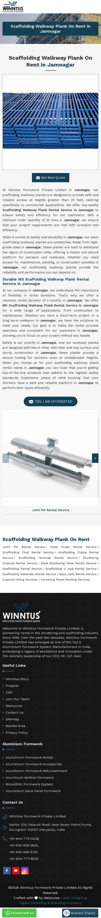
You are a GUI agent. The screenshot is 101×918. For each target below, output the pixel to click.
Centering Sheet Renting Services (65, 579)
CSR (9, 692)
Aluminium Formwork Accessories (34, 764)
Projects (12, 686)
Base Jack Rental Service (77, 574)
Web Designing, (75, 898)
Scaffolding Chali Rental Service (28, 552)
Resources (14, 706)
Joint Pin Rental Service (24, 547)
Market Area (15, 726)
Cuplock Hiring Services (20, 579)
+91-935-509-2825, (24, 845)
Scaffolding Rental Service (22, 568)
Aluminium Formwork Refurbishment (36, 771)
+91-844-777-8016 (23, 859)
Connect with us (19, 913)
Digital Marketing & (35, 903)
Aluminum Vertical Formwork (30, 778)
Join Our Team (18, 699)
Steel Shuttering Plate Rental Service (68, 563)
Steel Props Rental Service (73, 547)
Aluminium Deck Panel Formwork (33, 791)
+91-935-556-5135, (23, 852)
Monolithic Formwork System (29, 784)
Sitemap (12, 719)
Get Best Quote (50, 178)
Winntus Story (17, 679)
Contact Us (15, 712)
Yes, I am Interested (50, 401)
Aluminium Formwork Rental (29, 757)
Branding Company (66, 903)
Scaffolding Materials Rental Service (29, 574)
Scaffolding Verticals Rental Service (47, 557)
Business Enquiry (79, 913)
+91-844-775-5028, (24, 839)
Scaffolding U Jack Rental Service (70, 568)
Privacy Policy (17, 733)
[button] (95, 458)
